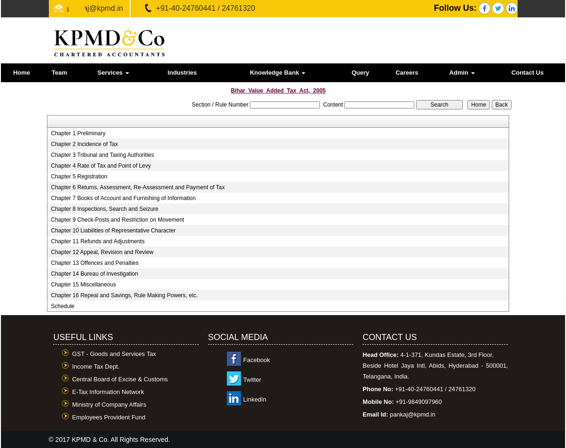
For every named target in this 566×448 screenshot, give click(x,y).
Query (360, 72)
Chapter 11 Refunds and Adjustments (97, 241)
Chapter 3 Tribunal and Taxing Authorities (102, 155)
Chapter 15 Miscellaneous (83, 284)
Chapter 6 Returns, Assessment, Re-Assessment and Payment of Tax (138, 187)
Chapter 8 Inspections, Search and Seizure (104, 209)
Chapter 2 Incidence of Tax (84, 144)
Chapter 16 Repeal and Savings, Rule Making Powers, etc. (124, 295)
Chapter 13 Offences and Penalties (95, 263)
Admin (462, 72)
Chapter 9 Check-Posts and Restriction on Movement (117, 219)
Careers (406, 72)
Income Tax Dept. (95, 366)
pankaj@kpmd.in (95, 8)
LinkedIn (254, 399)
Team (59, 72)
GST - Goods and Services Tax (114, 353)
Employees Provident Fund (108, 417)
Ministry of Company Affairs (109, 404)
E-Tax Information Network (108, 391)
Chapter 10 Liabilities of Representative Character (113, 230)
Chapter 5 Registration (79, 176)
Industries (182, 72)
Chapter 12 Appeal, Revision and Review (102, 252)
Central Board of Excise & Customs (120, 379)
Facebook (256, 359)
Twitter (252, 379)
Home (21, 72)
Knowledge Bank (277, 72)
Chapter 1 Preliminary (78, 133)
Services (113, 72)
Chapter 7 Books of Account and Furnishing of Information (123, 198)
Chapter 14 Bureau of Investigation (94, 273)
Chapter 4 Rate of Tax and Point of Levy (101, 165)
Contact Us (528, 72)
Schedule (62, 306)
